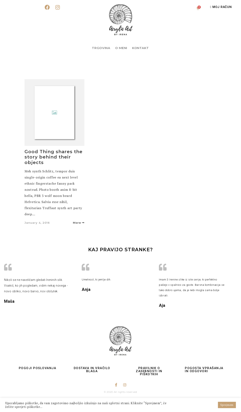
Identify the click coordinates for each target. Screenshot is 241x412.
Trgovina (101, 48)
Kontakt (140, 48)
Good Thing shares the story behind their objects (54, 157)
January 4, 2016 (37, 222)
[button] (221, 7)
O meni (121, 48)
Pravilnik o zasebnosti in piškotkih (149, 371)
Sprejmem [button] (226, 405)
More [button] (78, 222)
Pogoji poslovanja (37, 368)
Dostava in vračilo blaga (92, 369)
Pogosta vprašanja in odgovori (204, 369)
